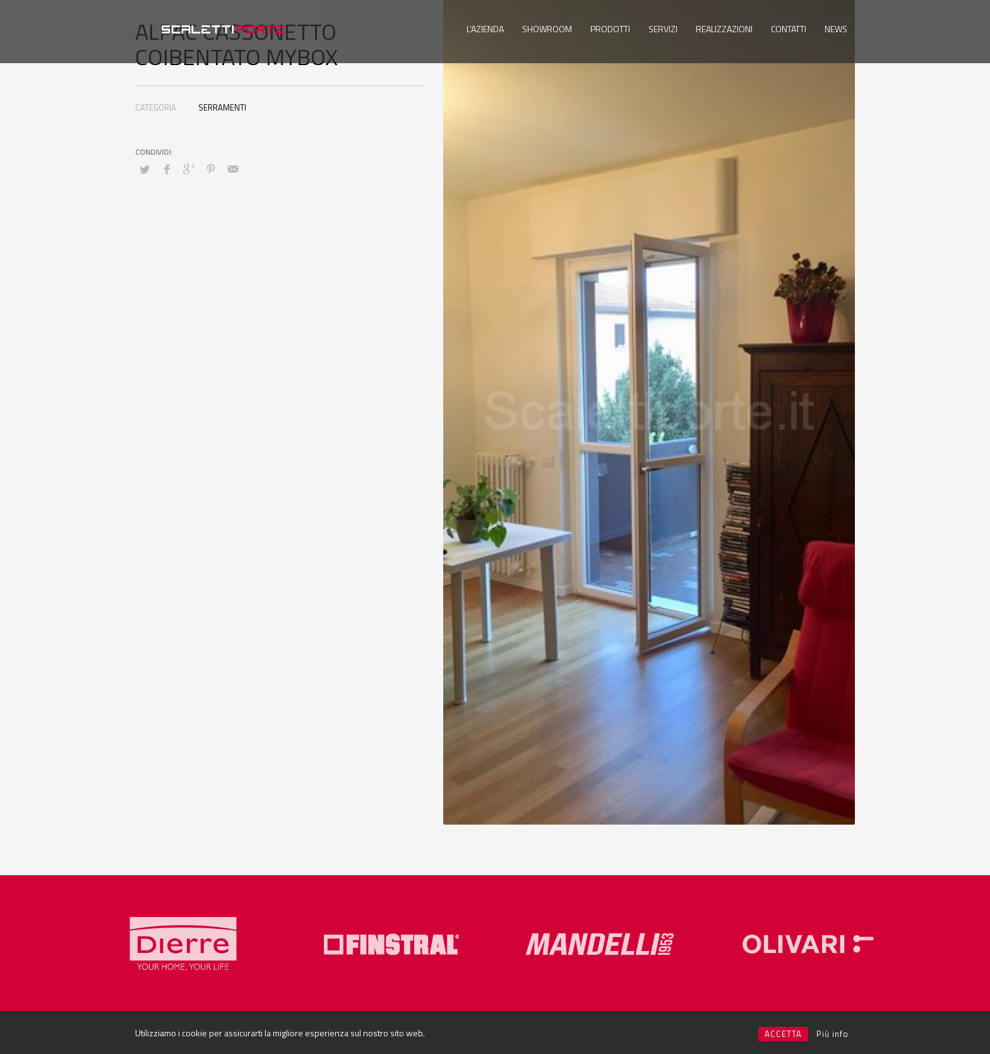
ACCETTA (783, 1033)
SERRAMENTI (222, 107)
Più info (832, 1033)
